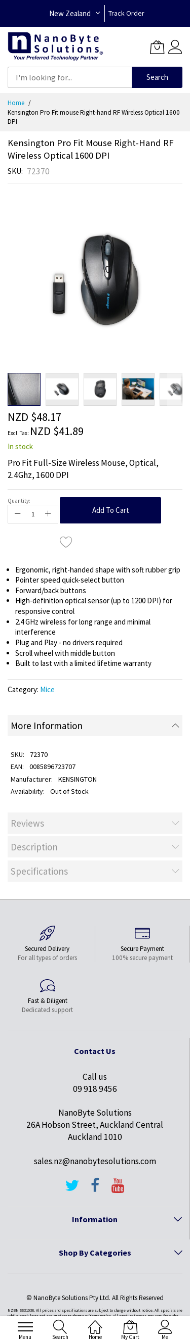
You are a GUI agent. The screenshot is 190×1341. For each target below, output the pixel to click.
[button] (62, 389)
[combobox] (70, 77)
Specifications (39, 871)
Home (16, 103)
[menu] (25, 1326)
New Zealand (70, 13)
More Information (47, 726)
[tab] (95, 725)
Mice (47, 689)
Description (34, 847)
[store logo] (55, 47)
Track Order (126, 13)
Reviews (27, 823)
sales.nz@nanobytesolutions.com (95, 1161)
